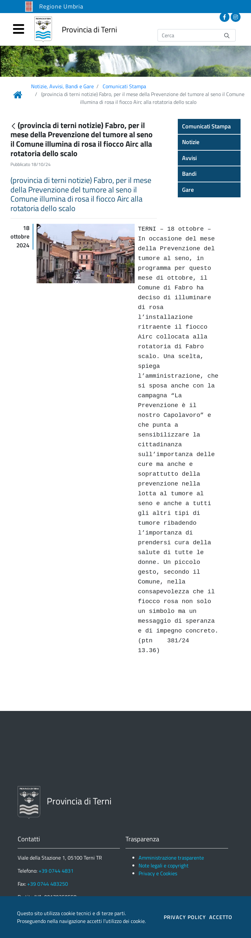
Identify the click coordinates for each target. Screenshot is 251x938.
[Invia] (227, 35)
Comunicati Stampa (124, 86)
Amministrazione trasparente (171, 858)
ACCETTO (220, 917)
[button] (209, 126)
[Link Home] (17, 94)
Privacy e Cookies (158, 873)
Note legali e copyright (164, 865)
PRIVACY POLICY (185, 917)
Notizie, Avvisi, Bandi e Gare (62, 86)
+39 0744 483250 (47, 884)
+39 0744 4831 (56, 871)
